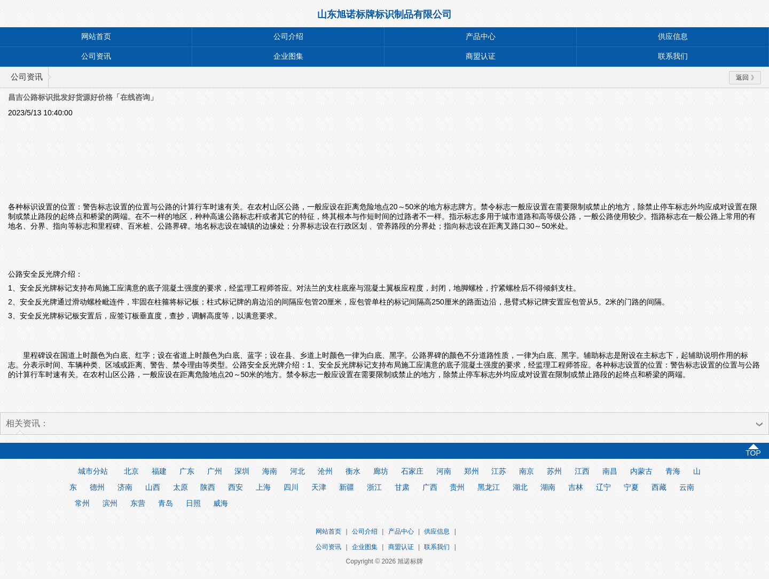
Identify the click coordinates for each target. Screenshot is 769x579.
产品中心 (481, 37)
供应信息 (673, 37)
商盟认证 (481, 56)
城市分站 (93, 471)
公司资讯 (96, 56)
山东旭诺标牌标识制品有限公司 (384, 14)
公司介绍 (288, 37)
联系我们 (673, 56)
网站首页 (96, 37)
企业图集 (288, 56)
